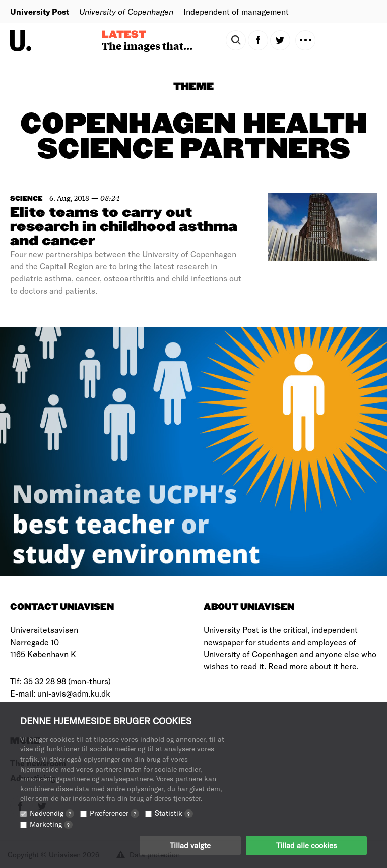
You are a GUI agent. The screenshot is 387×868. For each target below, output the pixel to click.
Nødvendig (52, 812)
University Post (39, 11)
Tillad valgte (190, 845)
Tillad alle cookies (306, 845)
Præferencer (114, 812)
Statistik (174, 812)
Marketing (51, 824)
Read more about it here (312, 666)
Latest (124, 34)
